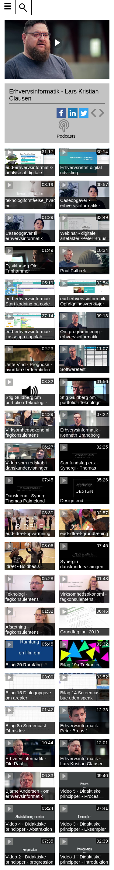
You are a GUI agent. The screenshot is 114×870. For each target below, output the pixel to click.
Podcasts (66, 136)
